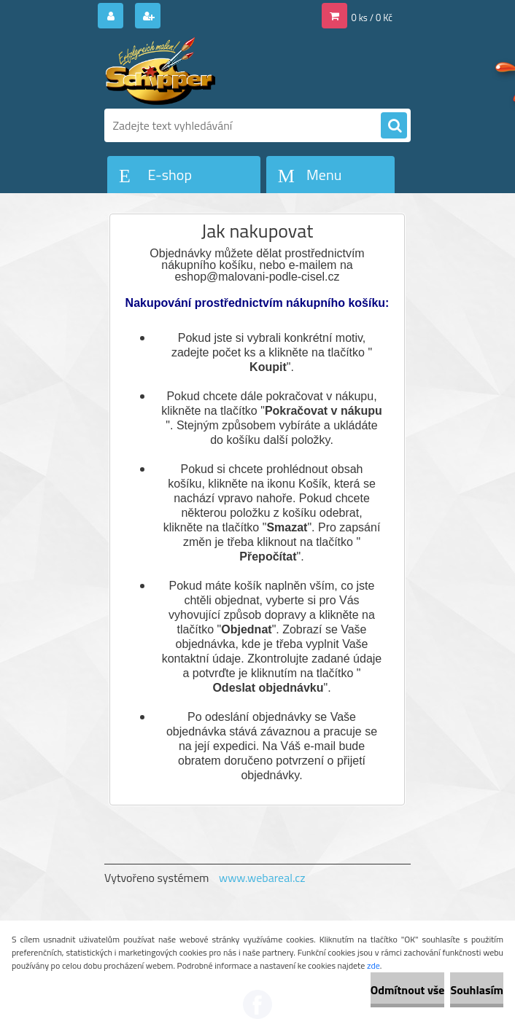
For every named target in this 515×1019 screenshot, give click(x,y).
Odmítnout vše (408, 990)
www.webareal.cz (262, 877)
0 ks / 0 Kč (372, 17)
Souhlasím (476, 990)
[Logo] (204, 70)
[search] (394, 126)
